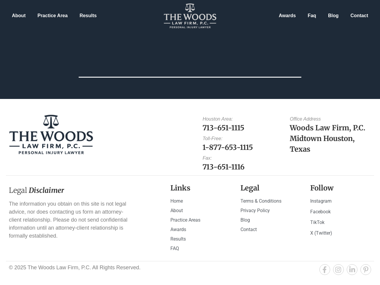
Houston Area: (217, 118)
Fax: (207, 158)
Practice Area (52, 15)
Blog (333, 15)
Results (88, 15)
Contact (359, 15)
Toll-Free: (212, 138)
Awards (287, 15)
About (19, 15)
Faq (312, 15)
